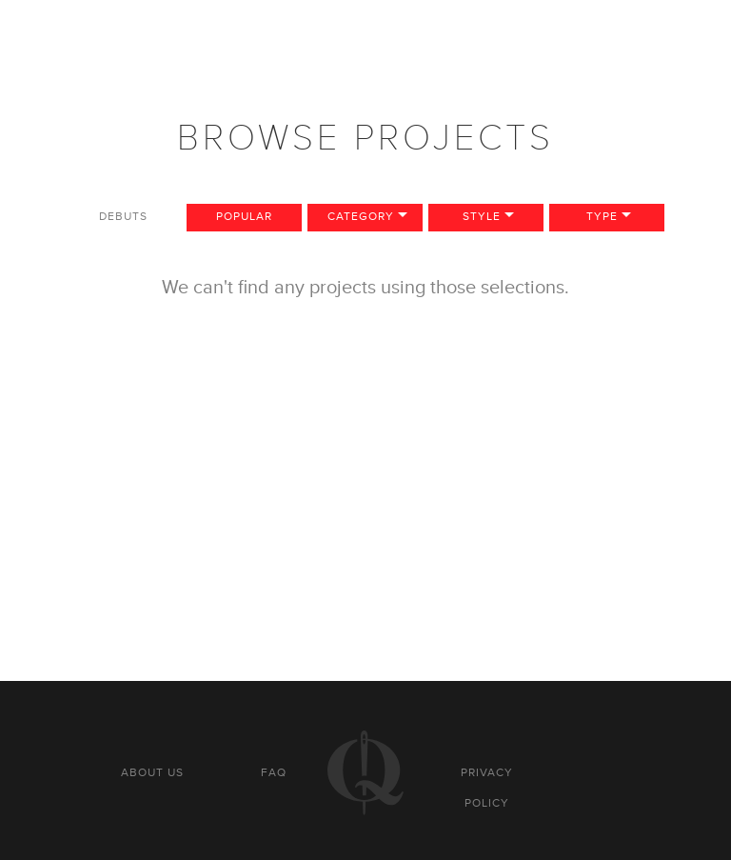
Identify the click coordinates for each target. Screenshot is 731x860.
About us (152, 772)
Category (360, 216)
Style (482, 216)
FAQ (273, 772)
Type (602, 216)
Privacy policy (487, 788)
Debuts (123, 216)
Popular (244, 216)
